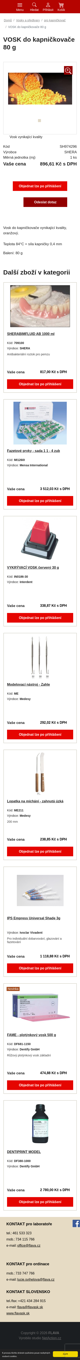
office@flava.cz (28, 1245)
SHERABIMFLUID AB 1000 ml (30, 334)
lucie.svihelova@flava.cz (36, 1279)
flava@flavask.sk (30, 1307)
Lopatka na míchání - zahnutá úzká (35, 801)
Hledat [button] (34, 10)
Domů (8, 20)
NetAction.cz (51, 1338)
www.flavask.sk (17, 1313)
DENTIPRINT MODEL (23, 1151)
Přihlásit (48, 10)
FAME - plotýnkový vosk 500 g (31, 1035)
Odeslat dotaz (45, 202)
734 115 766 (25, 1239)
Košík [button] (61, 10)
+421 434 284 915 (32, 1301)
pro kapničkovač (54, 20)
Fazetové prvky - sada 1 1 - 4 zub (33, 450)
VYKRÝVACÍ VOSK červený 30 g (33, 567)
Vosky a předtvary (28, 20)
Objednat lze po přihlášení (40, 186)
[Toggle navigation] (20, 6)
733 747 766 (25, 1273)
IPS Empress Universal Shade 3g (33, 918)
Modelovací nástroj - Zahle (28, 684)
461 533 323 (22, 1233)
